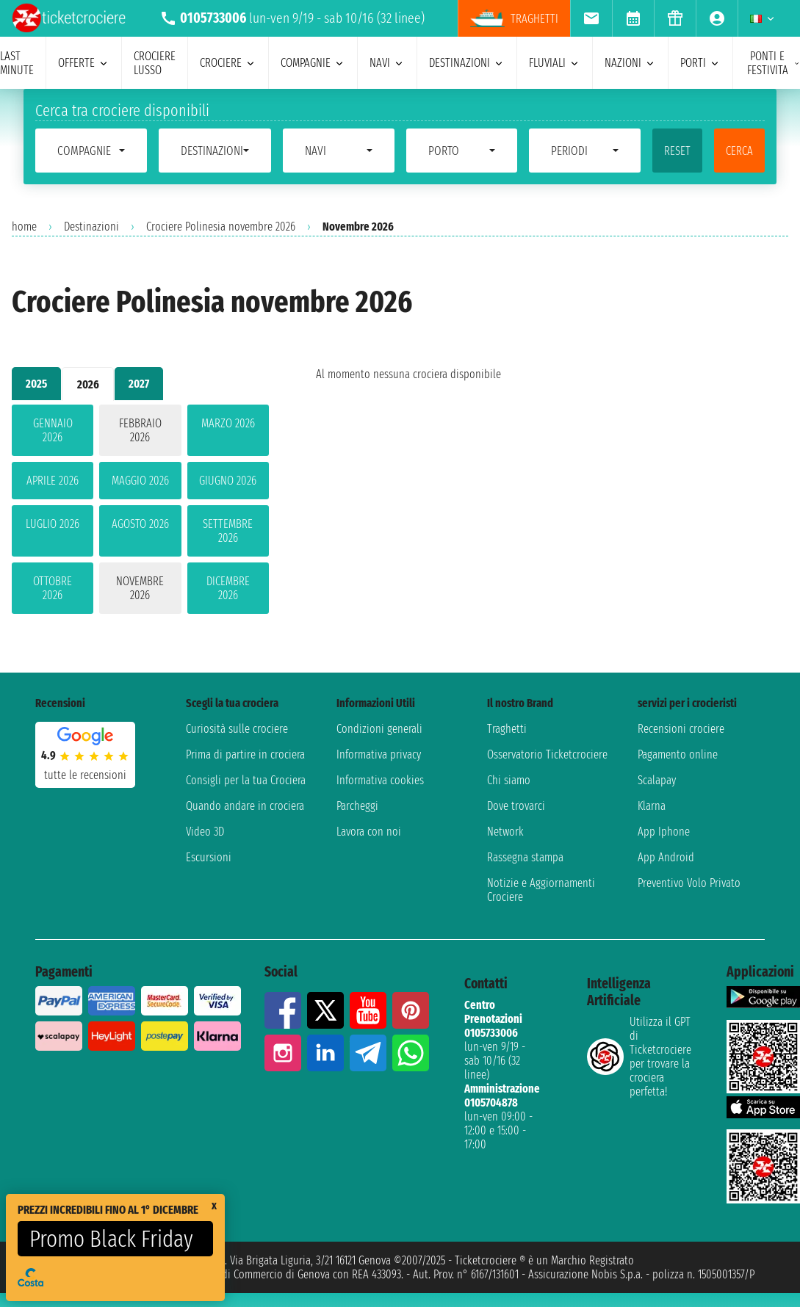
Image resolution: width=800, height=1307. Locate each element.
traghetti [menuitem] (514, 18)
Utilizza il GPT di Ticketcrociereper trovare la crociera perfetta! (639, 1056)
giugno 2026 (227, 481)
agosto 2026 (140, 524)
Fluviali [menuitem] (554, 63)
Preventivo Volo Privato (689, 883)
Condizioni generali (379, 729)
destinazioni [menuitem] (467, 63)
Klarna (652, 806)
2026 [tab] (88, 384)
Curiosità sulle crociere (237, 729)
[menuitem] (591, 18)
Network (505, 832)
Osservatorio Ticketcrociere (547, 754)
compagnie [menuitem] (313, 63)
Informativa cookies (380, 780)
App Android (666, 857)
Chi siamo (508, 780)
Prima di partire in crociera (245, 754)
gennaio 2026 (53, 430)
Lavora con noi (368, 832)
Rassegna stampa (525, 857)
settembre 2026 (228, 531)
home (24, 226)
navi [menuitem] (387, 63)
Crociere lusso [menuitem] (155, 63)
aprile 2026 (52, 481)
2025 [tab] (36, 384)
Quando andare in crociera (245, 806)
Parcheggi (357, 806)
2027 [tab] (139, 384)
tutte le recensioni (85, 775)
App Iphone (664, 832)
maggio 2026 (140, 481)
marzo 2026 (228, 423)
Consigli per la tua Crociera (246, 780)
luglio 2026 (52, 524)
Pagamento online (678, 754)
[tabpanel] (140, 512)
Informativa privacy (378, 754)
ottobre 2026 (52, 588)
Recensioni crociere (681, 729)
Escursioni (208, 857)
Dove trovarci (516, 806)
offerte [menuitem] (83, 63)
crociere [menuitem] (228, 63)
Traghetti (507, 729)
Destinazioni (91, 226)
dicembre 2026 (228, 588)
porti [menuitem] (700, 63)
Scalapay (657, 780)
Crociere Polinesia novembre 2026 (220, 226)
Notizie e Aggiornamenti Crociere (541, 890)
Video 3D (205, 832)
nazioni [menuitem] (630, 63)
